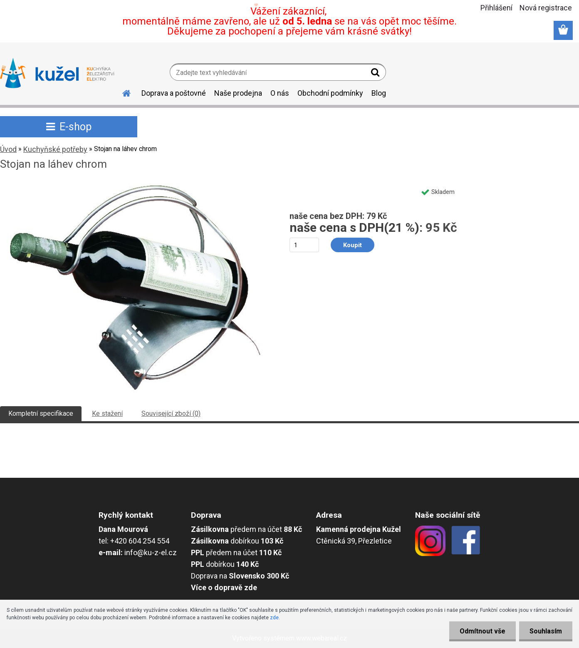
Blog (378, 93)
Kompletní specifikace (40, 413)
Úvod (8, 149)
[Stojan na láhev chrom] (134, 187)
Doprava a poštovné (173, 93)
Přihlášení (496, 7)
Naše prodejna (238, 93)
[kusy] (304, 245)
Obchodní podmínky (330, 93)
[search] (376, 74)
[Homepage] (121, 92)
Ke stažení (107, 413)
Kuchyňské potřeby (55, 149)
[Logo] (57, 73)
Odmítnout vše (482, 631)
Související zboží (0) (170, 413)
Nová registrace (546, 7)
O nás (279, 93)
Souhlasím (546, 631)
